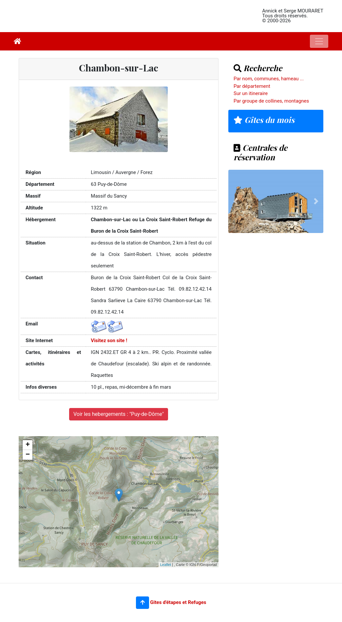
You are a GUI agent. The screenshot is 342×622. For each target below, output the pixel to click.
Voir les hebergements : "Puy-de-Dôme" (118, 414)
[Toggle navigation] (319, 41)
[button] (142, 602)
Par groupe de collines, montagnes (271, 101)
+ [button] (28, 445)
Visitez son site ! (109, 340)
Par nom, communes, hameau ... (269, 79)
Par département (252, 86)
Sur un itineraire (251, 93)
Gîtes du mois (264, 119)
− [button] (28, 455)
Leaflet (165, 565)
